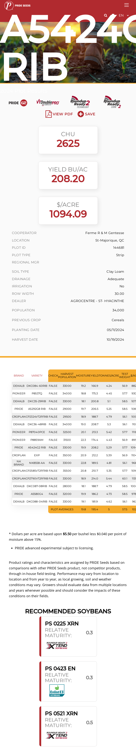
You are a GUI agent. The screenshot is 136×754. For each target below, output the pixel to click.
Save (86, 114)
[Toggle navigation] (127, 5)
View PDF (59, 114)
